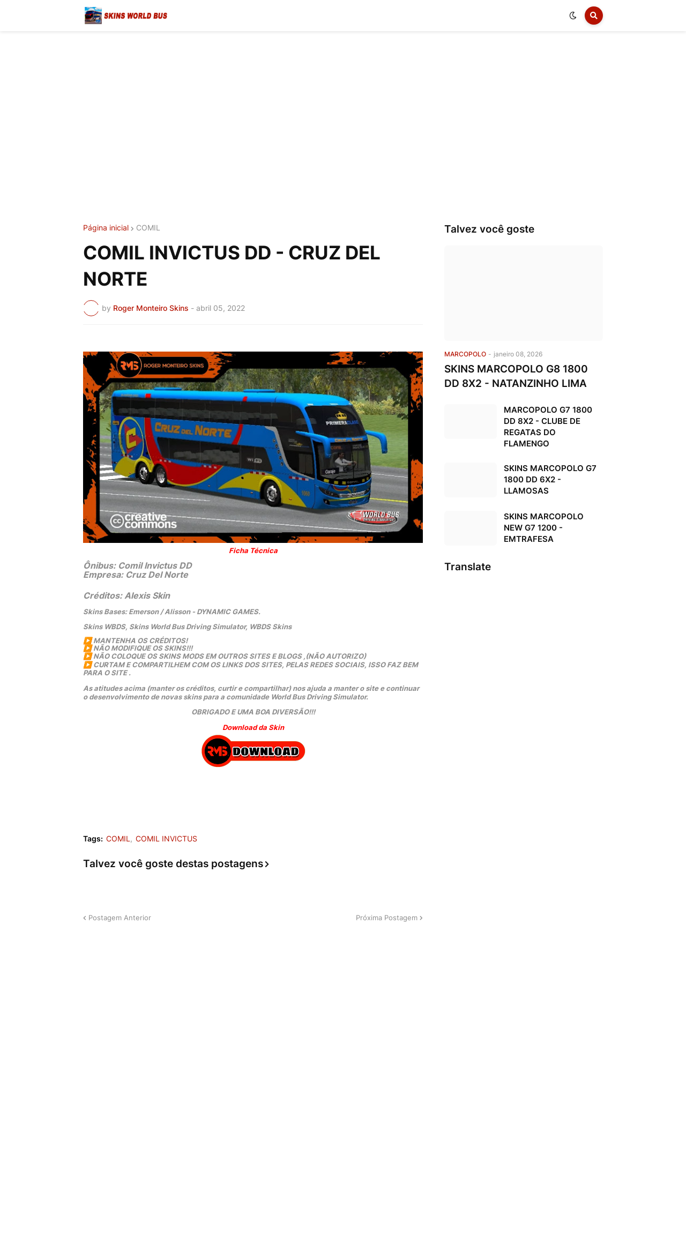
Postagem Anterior (119, 917)
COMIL (148, 228)
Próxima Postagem (386, 917)
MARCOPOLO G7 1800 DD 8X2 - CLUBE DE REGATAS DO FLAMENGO (548, 427)
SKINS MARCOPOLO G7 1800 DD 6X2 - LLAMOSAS (550, 479)
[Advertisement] (343, 128)
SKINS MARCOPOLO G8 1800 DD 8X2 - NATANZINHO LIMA (516, 376)
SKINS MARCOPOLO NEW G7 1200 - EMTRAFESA (544, 527)
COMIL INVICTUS (166, 839)
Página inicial (106, 228)
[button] (573, 15)
